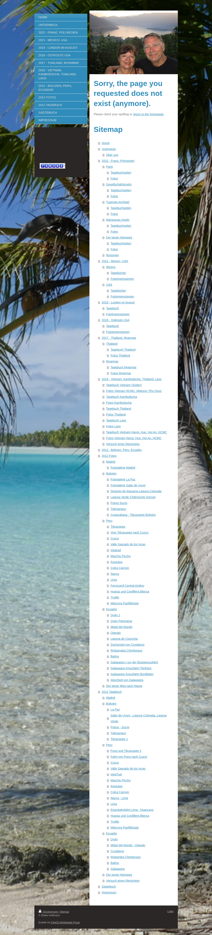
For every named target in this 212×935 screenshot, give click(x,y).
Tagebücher (118, 273)
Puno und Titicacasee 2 (126, 751)
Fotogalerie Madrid (123, 467)
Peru (109, 520)
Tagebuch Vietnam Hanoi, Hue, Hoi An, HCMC (136, 432)
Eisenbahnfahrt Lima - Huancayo (132, 810)
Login (170, 911)
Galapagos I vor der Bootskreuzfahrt (134, 662)
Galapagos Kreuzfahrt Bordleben (132, 674)
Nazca (115, 573)
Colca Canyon (120, 568)
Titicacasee (118, 526)
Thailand (111, 343)
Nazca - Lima (119, 798)
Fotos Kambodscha (119, 402)
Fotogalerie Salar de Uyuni (128, 485)
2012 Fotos (109, 455)
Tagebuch (112, 308)
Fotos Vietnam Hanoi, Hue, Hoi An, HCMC (134, 438)
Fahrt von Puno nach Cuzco (129, 756)
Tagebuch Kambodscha (121, 396)
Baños (115, 656)
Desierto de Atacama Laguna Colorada (136, 491)
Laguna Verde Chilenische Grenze (133, 497)
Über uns (112, 155)
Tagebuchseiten (121, 172)
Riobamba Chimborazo (126, 857)
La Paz (115, 709)
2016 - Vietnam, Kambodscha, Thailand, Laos (132, 379)
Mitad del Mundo (121, 627)
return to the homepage (148, 114)
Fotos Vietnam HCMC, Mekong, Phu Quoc (134, 391)
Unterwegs (109, 149)
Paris (109, 166)
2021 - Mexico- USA (115, 261)
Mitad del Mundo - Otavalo (128, 845)
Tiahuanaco (118, 509)
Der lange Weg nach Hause (124, 686)
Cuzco (115, 538)
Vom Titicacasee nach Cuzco (130, 532)
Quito (114, 839)
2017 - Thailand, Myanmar (119, 337)
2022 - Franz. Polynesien (118, 160)
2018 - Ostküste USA (116, 320)
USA (109, 284)
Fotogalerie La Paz (123, 479)
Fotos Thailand (120, 355)
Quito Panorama (121, 621)
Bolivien (111, 473)
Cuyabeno (117, 851)
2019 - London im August (118, 302)
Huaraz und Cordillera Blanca (130, 591)
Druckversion (49, 911)
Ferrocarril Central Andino (127, 585)
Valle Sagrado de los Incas (128, 544)
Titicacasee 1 (119, 739)
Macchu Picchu (121, 556)
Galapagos (118, 869)
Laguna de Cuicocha (124, 638)
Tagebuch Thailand (123, 349)
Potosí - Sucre (120, 727)
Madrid (110, 461)
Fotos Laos (113, 426)
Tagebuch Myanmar (123, 367)
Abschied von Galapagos (127, 680)
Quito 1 (115, 615)
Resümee (112, 255)
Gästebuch (109, 886)
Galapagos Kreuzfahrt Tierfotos (131, 668)
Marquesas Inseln (118, 219)
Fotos (114, 178)
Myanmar (112, 361)
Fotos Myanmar (121, 373)
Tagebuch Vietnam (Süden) (124, 385)
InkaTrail (116, 774)
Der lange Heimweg (119, 237)
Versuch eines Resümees (123, 444)
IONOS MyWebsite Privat (65, 922)
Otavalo (116, 633)
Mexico (110, 267)
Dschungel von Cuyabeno (127, 644)
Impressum (109, 892)
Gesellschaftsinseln (119, 184)
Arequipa (116, 562)
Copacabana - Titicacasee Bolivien (133, 514)
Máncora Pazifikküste (125, 603)
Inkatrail (116, 550)
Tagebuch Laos (116, 420)
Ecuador (111, 609)
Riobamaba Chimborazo (126, 650)
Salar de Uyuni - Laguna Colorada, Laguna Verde (139, 718)
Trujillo (115, 597)
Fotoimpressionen (122, 278)
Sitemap (64, 911)
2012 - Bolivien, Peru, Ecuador (122, 450)
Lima (114, 579)
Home (105, 143)
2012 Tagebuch (112, 692)
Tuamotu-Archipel (117, 202)
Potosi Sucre (119, 503)
